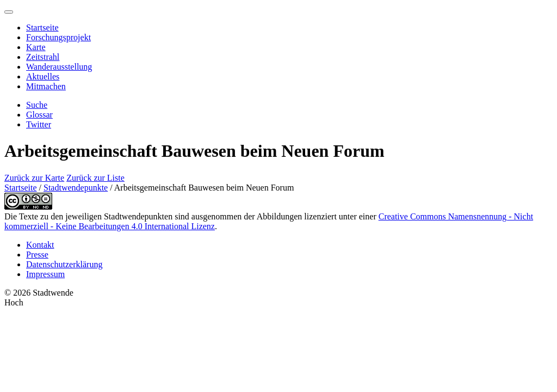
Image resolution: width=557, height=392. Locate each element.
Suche (36, 104)
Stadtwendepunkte (76, 187)
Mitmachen (46, 86)
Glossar (39, 114)
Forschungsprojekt (58, 37)
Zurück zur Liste (95, 177)
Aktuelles (42, 76)
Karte (36, 47)
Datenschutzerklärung (64, 264)
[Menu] (8, 12)
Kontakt (40, 244)
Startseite (42, 27)
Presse (37, 254)
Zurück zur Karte (34, 177)
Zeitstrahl (42, 57)
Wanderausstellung (59, 66)
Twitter (38, 124)
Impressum (45, 274)
